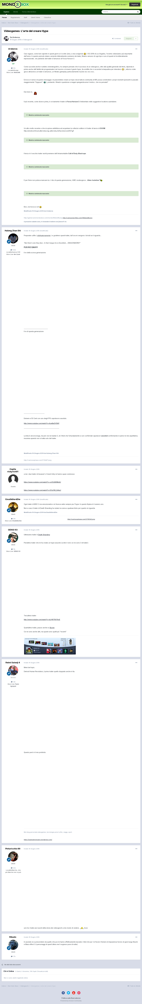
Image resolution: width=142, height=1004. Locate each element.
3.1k (13, 519)
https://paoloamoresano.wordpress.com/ (38, 840)
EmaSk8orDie (17, 521)
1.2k (13, 682)
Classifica (47, 17)
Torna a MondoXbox (29, 12)
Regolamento (15, 17)
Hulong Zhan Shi (13, 230)
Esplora (6, 13)
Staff (25, 17)
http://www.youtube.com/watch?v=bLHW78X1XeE (42, 619)
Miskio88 (17, 72)
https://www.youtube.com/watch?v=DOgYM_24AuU (42, 490)
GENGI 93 (13, 530)
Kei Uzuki (16, 254)
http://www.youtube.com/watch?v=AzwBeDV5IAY (41, 423)
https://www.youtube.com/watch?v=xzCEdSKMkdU (42, 482)
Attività (15, 12)
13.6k (13, 250)
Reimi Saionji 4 (13, 662)
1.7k (13, 956)
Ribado (12, 937)
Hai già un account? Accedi (116, 4)
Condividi (116, 38)
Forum (4, 17)
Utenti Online (35, 17)
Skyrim (52, 628)
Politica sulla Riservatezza (71, 998)
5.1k (13, 68)
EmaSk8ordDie (12, 499)
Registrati (135, 4)
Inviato (31, 49)
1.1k (13, 549)
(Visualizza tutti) (42, 971)
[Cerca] (112, 12)
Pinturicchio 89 (12, 848)
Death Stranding (44, 535)
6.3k (13, 868)
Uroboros (16, 37)
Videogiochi (27, 40)
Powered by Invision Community (71, 1001)
